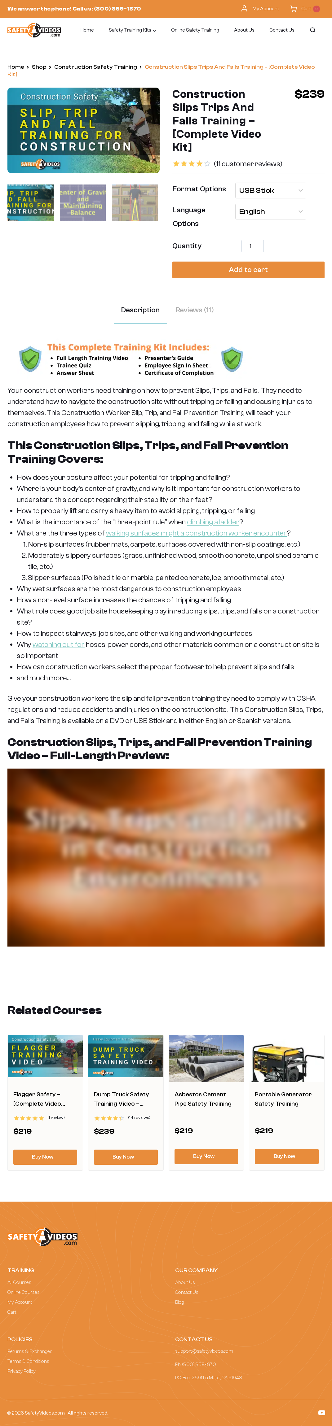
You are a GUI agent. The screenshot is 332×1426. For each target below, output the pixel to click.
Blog (179, 1302)
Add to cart (248, 270)
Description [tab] (140, 310)
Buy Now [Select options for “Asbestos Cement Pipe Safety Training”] (204, 1156)
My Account (260, 9)
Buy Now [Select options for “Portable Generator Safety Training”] (284, 1156)
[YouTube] (322, 1412)
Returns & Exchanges (29, 1351)
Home (87, 30)
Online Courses (23, 1292)
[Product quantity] (252, 246)
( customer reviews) (248, 164)
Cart (11, 1312)
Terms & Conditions (28, 1361)
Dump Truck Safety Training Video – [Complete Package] (122, 1103)
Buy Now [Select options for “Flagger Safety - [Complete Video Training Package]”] (42, 1157)
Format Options (199, 189)
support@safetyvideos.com (204, 1351)
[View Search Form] (312, 30)
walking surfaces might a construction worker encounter (196, 533)
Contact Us (281, 30)
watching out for (59, 644)
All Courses (19, 1282)
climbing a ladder (213, 522)
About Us (244, 30)
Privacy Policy (21, 1371)
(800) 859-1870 (117, 9)
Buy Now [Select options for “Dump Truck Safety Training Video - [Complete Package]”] (123, 1157)
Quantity (186, 246)
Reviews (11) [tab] (195, 310)
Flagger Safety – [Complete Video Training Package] (38, 1103)
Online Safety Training (195, 30)
